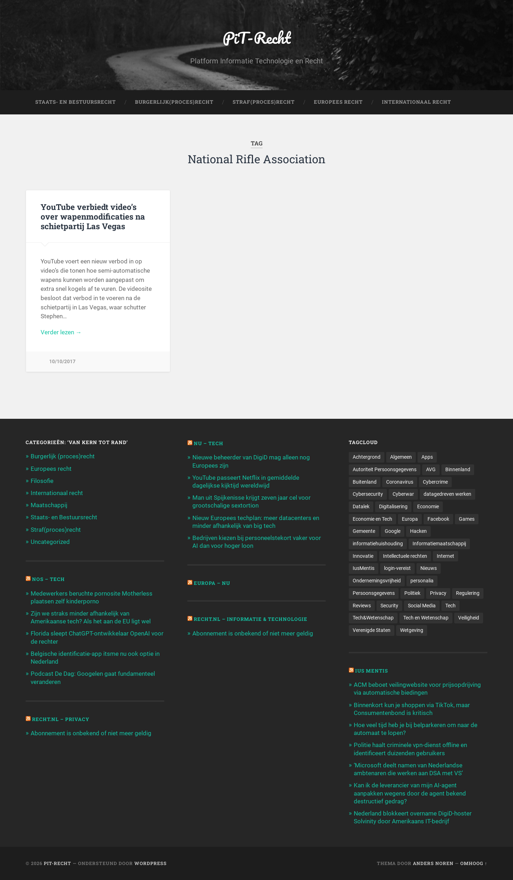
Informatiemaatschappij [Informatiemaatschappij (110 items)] (439, 543)
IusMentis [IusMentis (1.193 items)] (363, 568)
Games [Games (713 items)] (467, 519)
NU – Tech (208, 443)
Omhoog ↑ (473, 863)
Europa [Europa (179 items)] (410, 519)
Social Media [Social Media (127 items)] (422, 605)
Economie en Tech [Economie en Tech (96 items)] (372, 519)
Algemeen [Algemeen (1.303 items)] (401, 457)
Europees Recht (338, 102)
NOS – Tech (48, 579)
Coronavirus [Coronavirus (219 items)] (399, 482)
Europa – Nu (212, 583)
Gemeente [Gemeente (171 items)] (364, 531)
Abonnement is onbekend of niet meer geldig (91, 733)
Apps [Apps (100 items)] (427, 457)
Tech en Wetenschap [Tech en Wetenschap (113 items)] (426, 618)
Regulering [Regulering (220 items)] (468, 593)
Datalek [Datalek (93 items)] (361, 506)
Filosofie (42, 480)
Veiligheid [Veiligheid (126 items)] (468, 618)
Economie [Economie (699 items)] (428, 506)
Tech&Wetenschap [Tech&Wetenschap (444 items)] (373, 618)
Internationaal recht (57, 492)
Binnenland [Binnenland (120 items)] (457, 469)
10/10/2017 (62, 362)
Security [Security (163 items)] (389, 605)
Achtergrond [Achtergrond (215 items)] (366, 457)
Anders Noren (433, 863)
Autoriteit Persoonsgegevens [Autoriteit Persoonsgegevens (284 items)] (384, 469)
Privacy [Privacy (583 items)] (438, 593)
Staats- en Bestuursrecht (75, 102)
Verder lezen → (61, 332)
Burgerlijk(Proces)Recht (174, 102)
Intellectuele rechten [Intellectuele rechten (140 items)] (405, 556)
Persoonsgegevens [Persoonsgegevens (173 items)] (374, 593)
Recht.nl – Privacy (60, 719)
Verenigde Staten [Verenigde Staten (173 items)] (371, 630)
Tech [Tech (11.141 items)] (450, 605)
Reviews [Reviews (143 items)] (362, 605)
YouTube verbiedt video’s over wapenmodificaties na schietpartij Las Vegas (93, 216)
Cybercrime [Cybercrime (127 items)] (435, 482)
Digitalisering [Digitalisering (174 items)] (393, 506)
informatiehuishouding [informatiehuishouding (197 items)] (378, 543)
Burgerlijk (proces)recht (63, 456)
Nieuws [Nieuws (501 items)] (428, 568)
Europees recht (51, 468)
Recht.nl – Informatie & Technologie (250, 619)
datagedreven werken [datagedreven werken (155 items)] (447, 494)
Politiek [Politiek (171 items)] (412, 593)
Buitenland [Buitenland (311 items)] (365, 482)
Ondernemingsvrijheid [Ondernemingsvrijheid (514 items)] (377, 580)
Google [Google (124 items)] (392, 531)
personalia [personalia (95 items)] (422, 580)
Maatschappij (49, 505)
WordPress (150, 863)
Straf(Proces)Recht (264, 102)
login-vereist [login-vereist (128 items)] (397, 568)
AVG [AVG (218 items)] (431, 469)
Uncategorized (50, 541)
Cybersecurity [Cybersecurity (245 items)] (368, 494)
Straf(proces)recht (56, 529)
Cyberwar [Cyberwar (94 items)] (403, 494)
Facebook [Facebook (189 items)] (438, 519)
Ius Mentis (371, 671)
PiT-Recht (257, 37)
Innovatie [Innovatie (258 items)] (363, 556)
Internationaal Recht (416, 102)
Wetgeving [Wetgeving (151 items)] (411, 630)
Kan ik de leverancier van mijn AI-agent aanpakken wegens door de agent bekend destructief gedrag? (410, 793)
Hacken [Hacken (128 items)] (418, 531)
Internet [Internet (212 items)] (445, 556)
